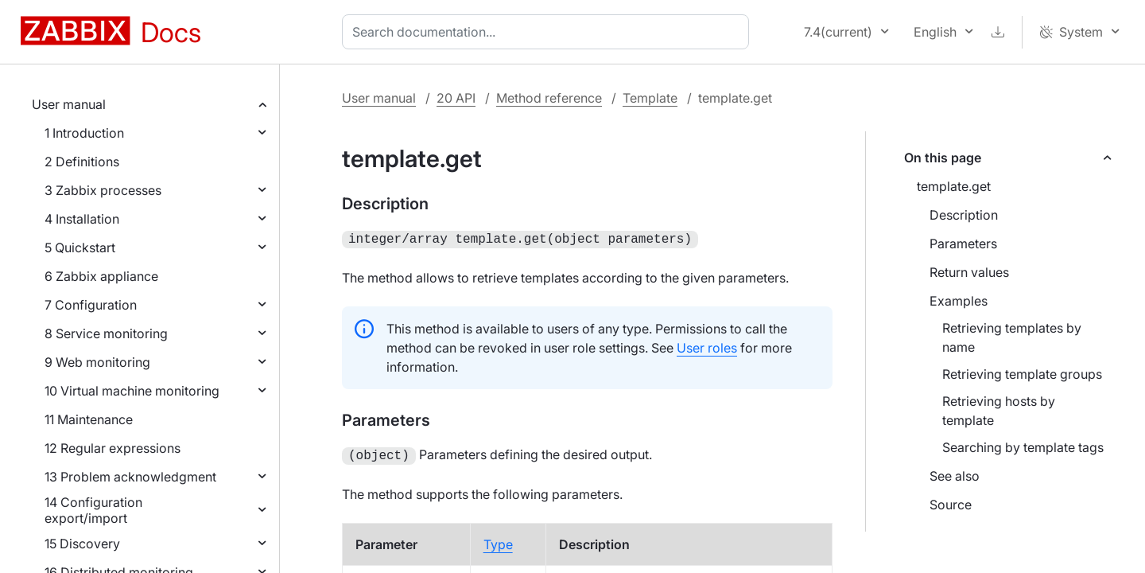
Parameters (963, 243)
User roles (707, 346)
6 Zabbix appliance (101, 276)
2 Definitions (82, 162)
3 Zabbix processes (103, 190)
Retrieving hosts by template (998, 410)
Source (951, 505)
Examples (959, 301)
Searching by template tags (1023, 447)
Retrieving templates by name (1011, 337)
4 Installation (82, 219)
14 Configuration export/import (93, 510)
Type (498, 541)
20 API (456, 98)
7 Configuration (91, 305)
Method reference (549, 98)
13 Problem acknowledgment (130, 477)
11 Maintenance (89, 419)
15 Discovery (82, 544)
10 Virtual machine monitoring (132, 391)
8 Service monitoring (106, 333)
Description (964, 215)
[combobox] (548, 32)
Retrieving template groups (1022, 374)
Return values (969, 272)
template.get (954, 186)
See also (955, 476)
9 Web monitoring (97, 362)
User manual (69, 104)
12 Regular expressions (112, 448)
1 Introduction (84, 133)
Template (650, 98)
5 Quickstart (80, 247)
